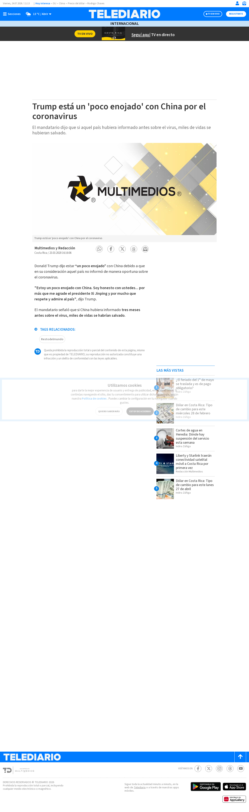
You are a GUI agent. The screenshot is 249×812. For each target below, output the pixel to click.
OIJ (54, 3)
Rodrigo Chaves (98, 3)
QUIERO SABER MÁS (109, 406)
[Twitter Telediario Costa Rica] (208, 768)
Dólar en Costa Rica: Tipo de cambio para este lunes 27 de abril (192, 485)
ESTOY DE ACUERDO (140, 406)
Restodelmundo (52, 337)
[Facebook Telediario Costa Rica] (198, 768)
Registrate (235, 14)
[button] (99, 249)
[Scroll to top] (240, 757)
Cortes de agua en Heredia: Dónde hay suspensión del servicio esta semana (194, 436)
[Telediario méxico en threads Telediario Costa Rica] (230, 768)
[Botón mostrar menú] (12, 14)
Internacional (124, 24)
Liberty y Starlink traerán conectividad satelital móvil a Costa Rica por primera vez (195, 462)
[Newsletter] (244, 4)
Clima (62, 3)
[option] (124, 192)
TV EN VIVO (210, 14)
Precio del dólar (77, 3)
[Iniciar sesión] (237, 3)
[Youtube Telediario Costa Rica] (240, 768)
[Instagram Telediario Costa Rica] (219, 768)
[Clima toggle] (37, 14)
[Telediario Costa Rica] (124, 14)
